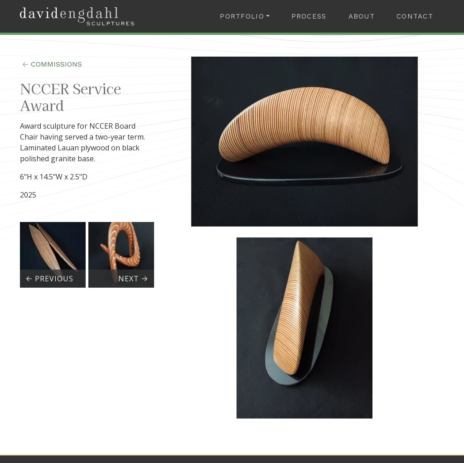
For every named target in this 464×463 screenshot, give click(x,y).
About (361, 16)
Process (309, 16)
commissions (51, 64)
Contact (414, 16)
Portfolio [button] (242, 16)
